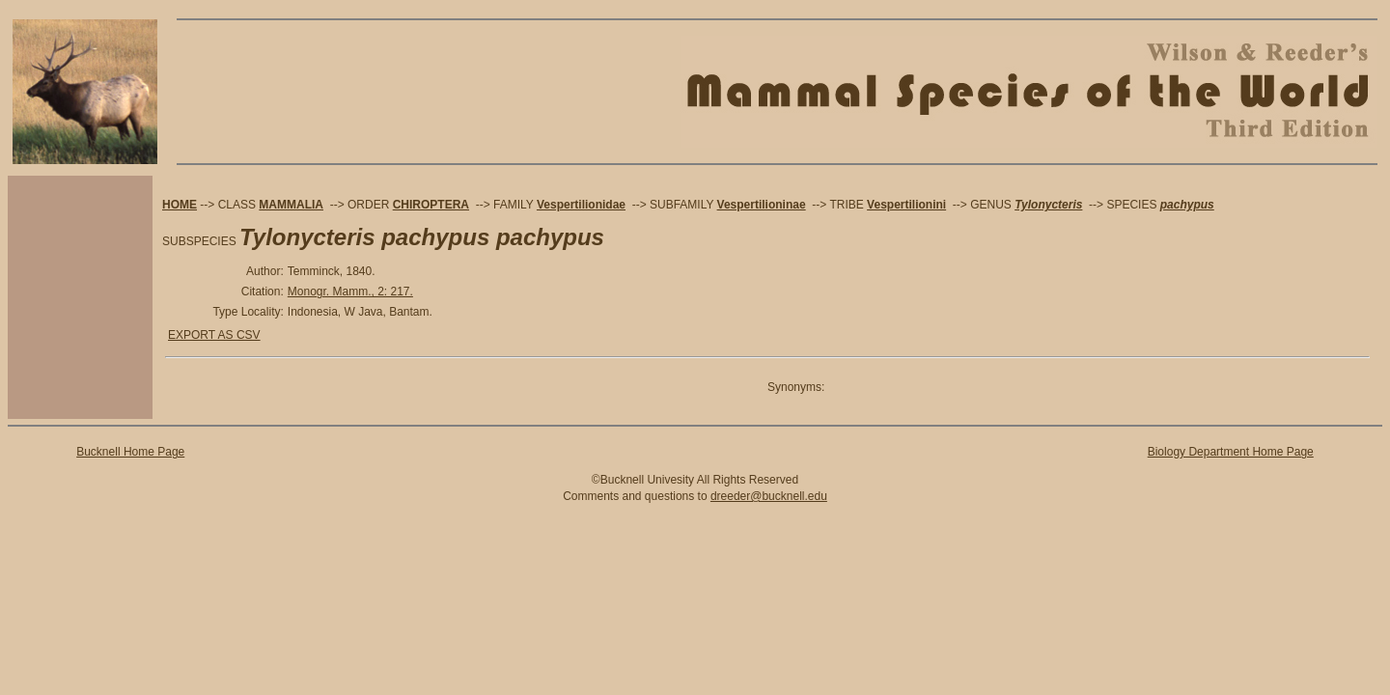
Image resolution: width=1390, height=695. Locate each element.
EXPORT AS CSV (214, 335)
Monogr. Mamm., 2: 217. (350, 291)
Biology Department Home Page (1231, 452)
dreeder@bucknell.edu (768, 496)
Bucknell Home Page (130, 452)
